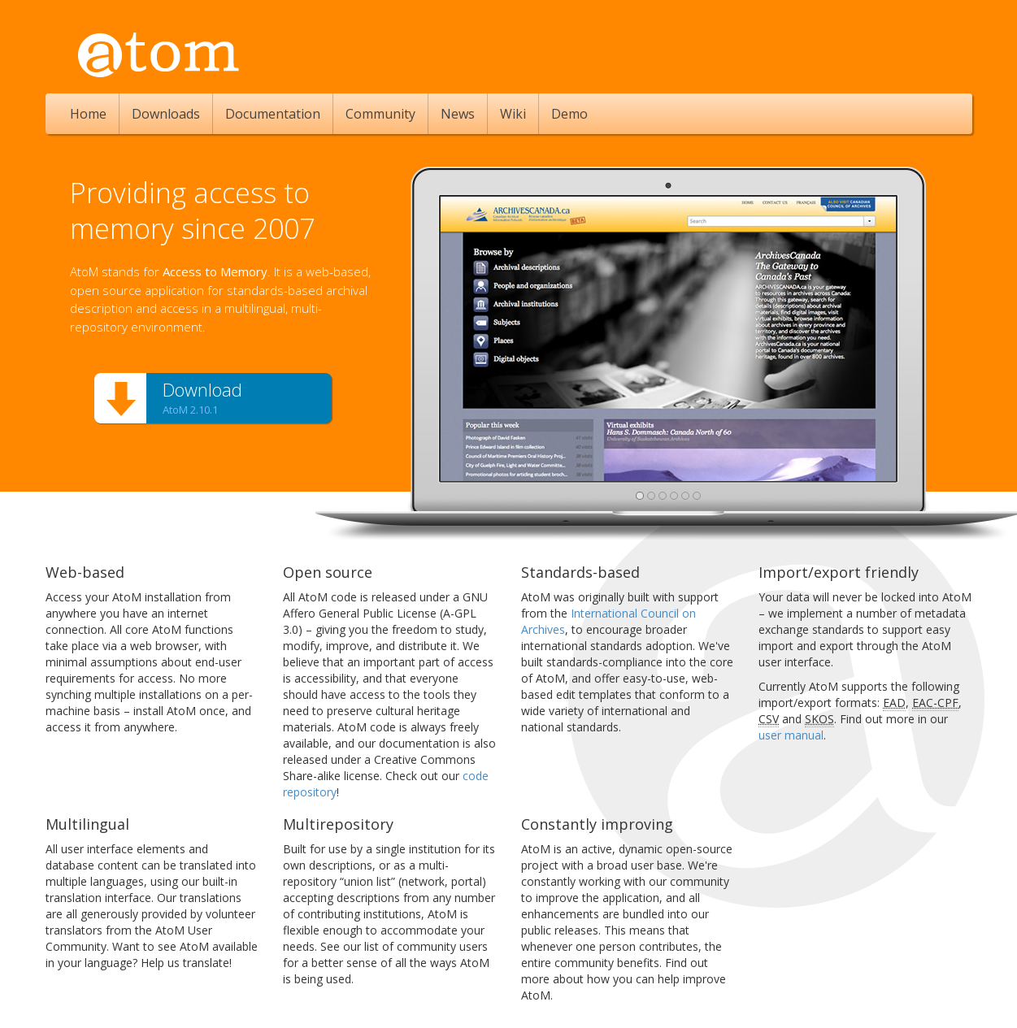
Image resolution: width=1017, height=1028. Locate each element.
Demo (569, 114)
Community (380, 114)
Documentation (272, 114)
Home (88, 114)
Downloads (166, 114)
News (458, 114)
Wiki (513, 114)
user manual (791, 735)
